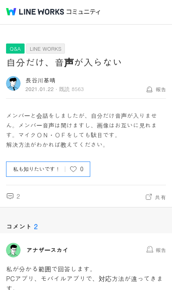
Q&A (15, 48)
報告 (160, 89)
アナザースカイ (47, 250)
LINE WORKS (46, 48)
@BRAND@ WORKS (35, 11)
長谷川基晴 (40, 80)
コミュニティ (83, 12)
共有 (160, 197)
